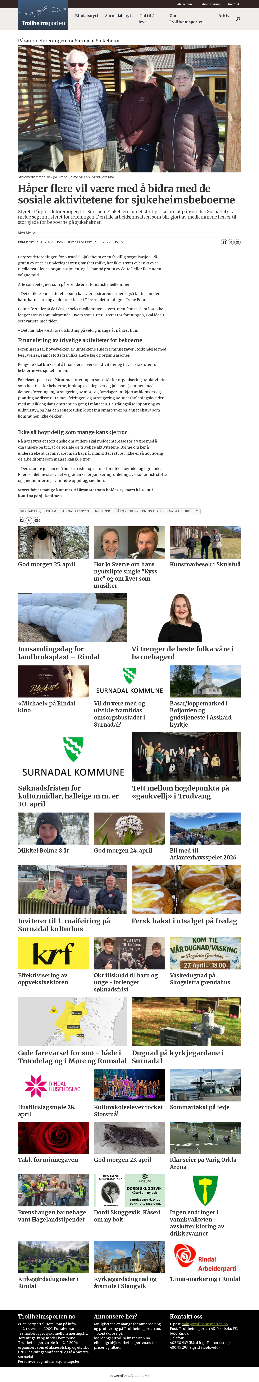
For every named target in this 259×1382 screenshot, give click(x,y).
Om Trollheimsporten (186, 18)
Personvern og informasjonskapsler (49, 1361)
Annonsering (211, 4)
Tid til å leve (146, 18)
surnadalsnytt (76, 511)
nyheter (102, 511)
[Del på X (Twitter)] (231, 242)
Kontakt (233, 4)
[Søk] (238, 19)
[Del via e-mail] (237, 242)
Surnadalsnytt (119, 15)
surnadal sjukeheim (38, 511)
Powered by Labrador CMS (129, 1376)
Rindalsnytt (86, 15)
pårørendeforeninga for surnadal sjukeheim (156, 511)
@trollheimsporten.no (209, 1324)
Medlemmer (185, 4)
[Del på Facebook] (224, 242)
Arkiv (224, 15)
